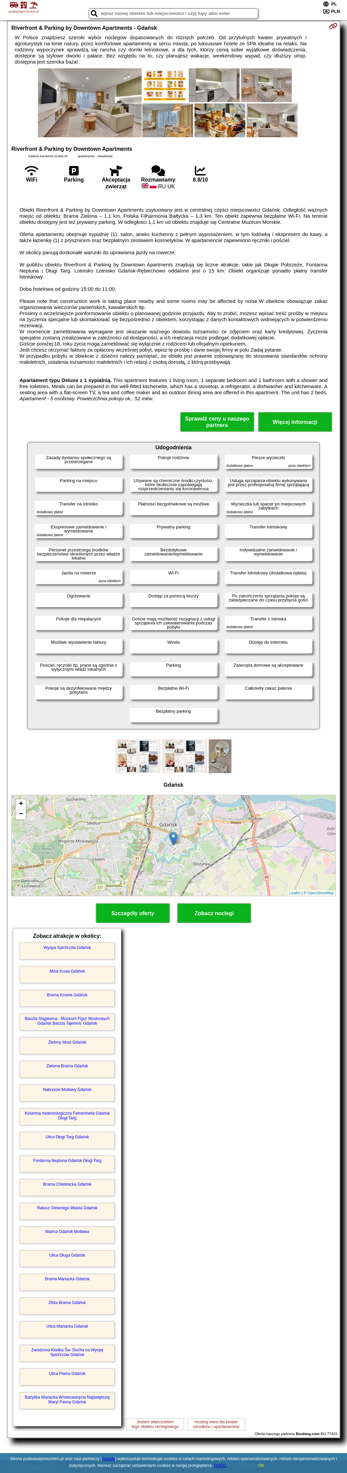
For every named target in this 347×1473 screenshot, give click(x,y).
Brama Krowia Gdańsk (67, 995)
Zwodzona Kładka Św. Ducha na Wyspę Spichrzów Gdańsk (67, 1352)
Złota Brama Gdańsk (67, 1302)
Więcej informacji (295, 422)
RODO (220, 1465)
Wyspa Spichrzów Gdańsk (67, 947)
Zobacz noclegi (214, 913)
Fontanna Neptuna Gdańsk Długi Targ (67, 1160)
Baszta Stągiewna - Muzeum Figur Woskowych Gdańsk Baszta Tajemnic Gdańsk (67, 1021)
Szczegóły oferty (132, 913)
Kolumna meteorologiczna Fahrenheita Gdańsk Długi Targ (67, 1115)
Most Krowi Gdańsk (67, 971)
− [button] (21, 814)
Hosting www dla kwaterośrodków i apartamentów (216, 1424)
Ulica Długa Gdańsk (67, 1255)
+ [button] (21, 804)
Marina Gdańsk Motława (67, 1231)
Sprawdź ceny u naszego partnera (217, 422)
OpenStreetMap (320, 893)
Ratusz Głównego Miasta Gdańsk (67, 1208)
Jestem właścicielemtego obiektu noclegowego (155, 1424)
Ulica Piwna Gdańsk (67, 1373)
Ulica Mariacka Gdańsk (67, 1326)
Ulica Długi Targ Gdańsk (67, 1137)
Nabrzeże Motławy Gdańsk (67, 1089)
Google (108, 1458)
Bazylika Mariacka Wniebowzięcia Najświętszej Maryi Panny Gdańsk (67, 1399)
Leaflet (295, 893)
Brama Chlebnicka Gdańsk (67, 1184)
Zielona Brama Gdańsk (67, 1066)
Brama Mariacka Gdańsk (67, 1279)
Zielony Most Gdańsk (67, 1042)
